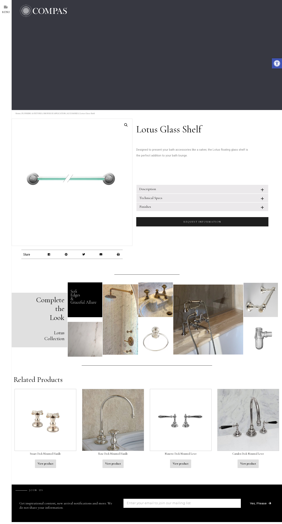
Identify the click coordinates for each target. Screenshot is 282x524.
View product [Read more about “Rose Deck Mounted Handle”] (113, 463)
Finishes (145, 206)
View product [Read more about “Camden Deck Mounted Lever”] (248, 463)
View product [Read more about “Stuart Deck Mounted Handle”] (45, 463)
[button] (277, 63)
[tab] (202, 189)
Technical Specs (150, 198)
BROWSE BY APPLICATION (55, 113)
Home (18, 113)
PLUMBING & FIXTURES (32, 113)
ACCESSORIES (73, 113)
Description (147, 189)
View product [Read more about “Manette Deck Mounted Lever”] (180, 463)
